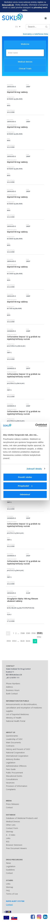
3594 (14, 641)
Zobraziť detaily (34, 469)
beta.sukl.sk (8, 4)
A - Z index (10, 835)
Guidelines (10, 869)
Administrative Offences (16, 766)
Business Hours (12, 690)
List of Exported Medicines (17, 714)
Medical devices (25, 61)
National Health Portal (15, 721)
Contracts (10, 746)
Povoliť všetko (25, 477)
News (8, 863)
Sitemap (9, 831)
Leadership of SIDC (14, 739)
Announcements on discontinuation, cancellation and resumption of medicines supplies (24, 707)
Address (9, 687)
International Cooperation (17, 756)
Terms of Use (12, 894)
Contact (9, 807)
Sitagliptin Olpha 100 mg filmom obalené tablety (23, 599)
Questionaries (12, 735)
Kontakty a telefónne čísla (35, 34)
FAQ (8, 890)
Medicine (25, 44)
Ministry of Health (13, 717)
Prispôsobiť (25, 486)
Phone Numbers (13, 683)
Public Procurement (14, 772)
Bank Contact (12, 693)
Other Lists (10, 825)
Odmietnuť (25, 494)
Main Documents (13, 742)
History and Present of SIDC (18, 749)
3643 (22, 641)
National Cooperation (15, 752)
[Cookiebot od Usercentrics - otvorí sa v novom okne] (35, 425)
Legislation (10, 762)
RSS (7, 841)
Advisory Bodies (13, 759)
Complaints (11, 789)
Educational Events (14, 776)
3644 (28, 641)
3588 (22, 633)
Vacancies (10, 782)
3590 (33, 633)
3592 (39, 637)
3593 (9, 641)
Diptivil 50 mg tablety (17, 92)
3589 (28, 633)
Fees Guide (11, 769)
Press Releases (12, 804)
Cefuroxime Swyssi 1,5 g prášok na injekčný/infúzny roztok (24, 337)
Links (8, 838)
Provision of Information (16, 786)
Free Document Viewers (16, 848)
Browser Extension (14, 845)
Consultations (12, 779)
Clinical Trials (25, 68)
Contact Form (12, 828)
